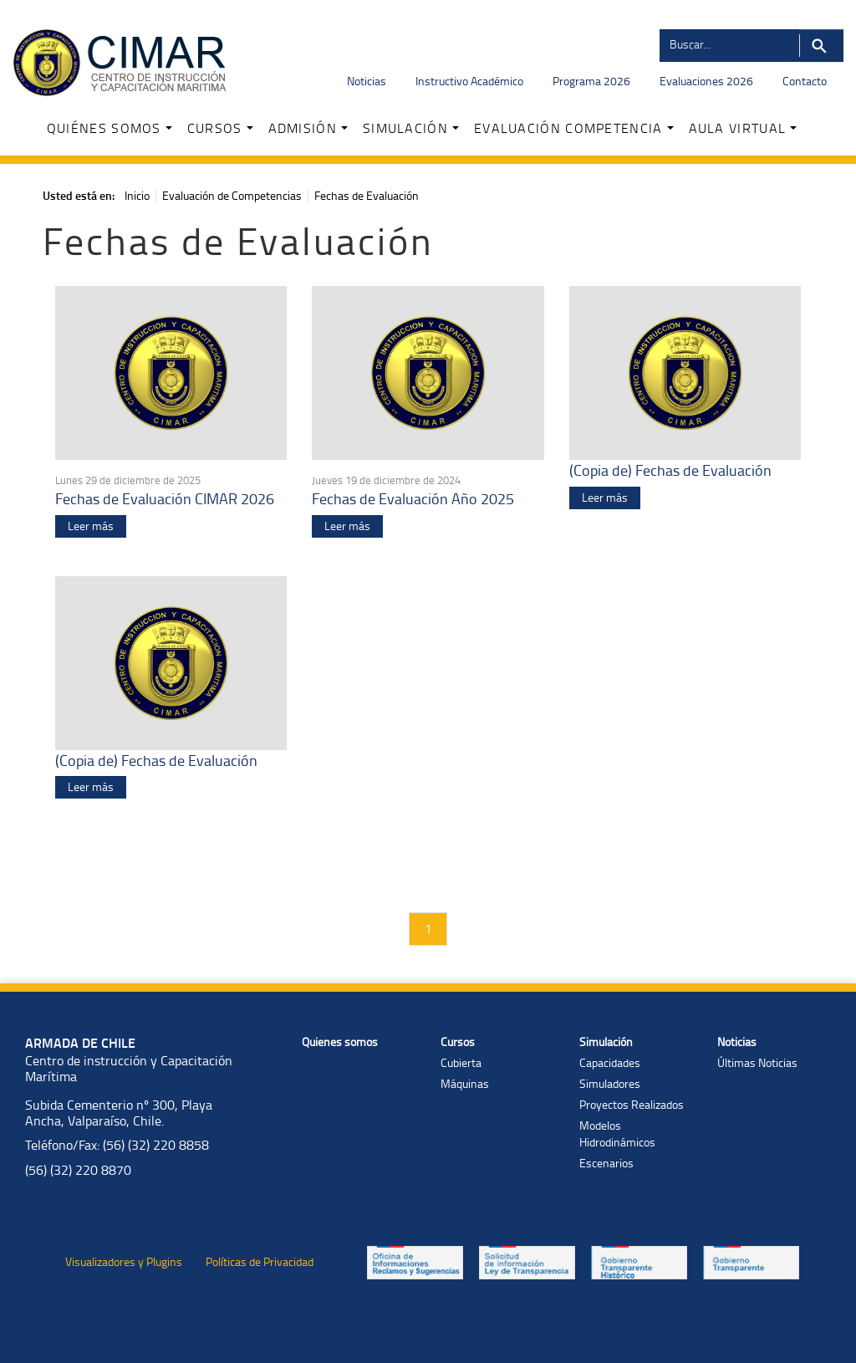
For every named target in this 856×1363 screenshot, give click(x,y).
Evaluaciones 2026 (706, 81)
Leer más (91, 525)
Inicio (137, 195)
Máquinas (465, 1083)
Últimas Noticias (757, 1062)
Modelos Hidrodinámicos (617, 1133)
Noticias (366, 81)
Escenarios (606, 1163)
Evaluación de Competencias (232, 195)
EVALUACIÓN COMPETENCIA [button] (574, 128)
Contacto (804, 81)
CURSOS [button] (220, 128)
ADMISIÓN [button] (308, 128)
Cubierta (461, 1062)
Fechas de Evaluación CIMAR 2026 (164, 498)
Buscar (821, 45)
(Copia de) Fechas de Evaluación (670, 470)
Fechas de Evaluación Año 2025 (413, 498)
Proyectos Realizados (631, 1104)
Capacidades (609, 1062)
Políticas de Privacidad (259, 1261)
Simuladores (609, 1083)
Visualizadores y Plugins (123, 1261)
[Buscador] (728, 43)
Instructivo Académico (469, 81)
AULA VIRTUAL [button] (743, 128)
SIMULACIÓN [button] (411, 128)
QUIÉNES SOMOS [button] (109, 128)
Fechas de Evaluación (366, 195)
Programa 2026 (591, 81)
